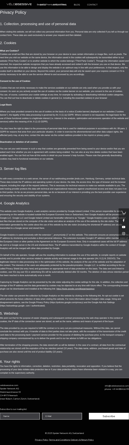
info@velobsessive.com (117, 385)
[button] (123, 212)
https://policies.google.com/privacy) (67, 302)
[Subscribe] (109, 416)
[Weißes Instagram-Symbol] (124, 234)
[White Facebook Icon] (124, 220)
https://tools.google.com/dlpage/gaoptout (75, 289)
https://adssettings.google (12, 306)
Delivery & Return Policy (82, 439)
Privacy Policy (41, 439)
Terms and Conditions (59, 439)
